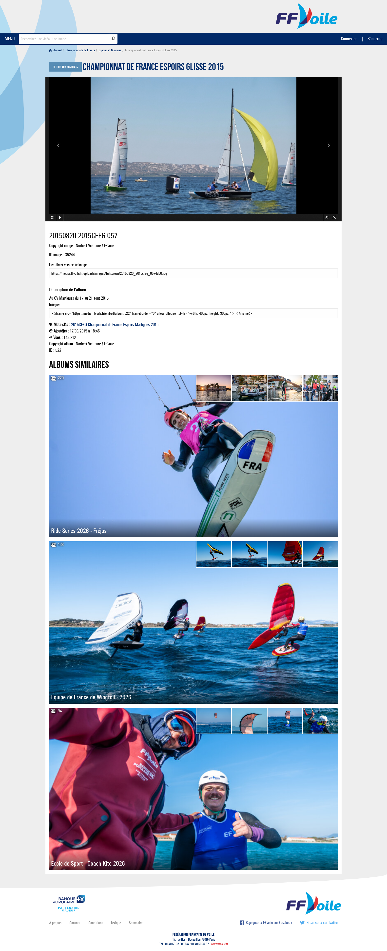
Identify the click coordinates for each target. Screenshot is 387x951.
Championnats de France (80, 50)
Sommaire (135, 922)
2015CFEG (79, 324)
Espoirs (128, 324)
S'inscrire (375, 38)
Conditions (95, 922)
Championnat (97, 324)
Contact (74, 922)
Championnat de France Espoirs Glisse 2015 (153, 68)
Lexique (116, 922)
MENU (10, 38)
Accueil (55, 50)
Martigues (142, 324)
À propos (55, 922)
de (109, 324)
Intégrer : (193, 310)
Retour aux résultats (65, 67)
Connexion (349, 38)
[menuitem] (56, 50)
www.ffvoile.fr (219, 944)
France (117, 324)
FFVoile (307, 15)
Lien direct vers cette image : (193, 270)
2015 (154, 324)
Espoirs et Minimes (110, 50)
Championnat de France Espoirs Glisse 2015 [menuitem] (151, 50)
